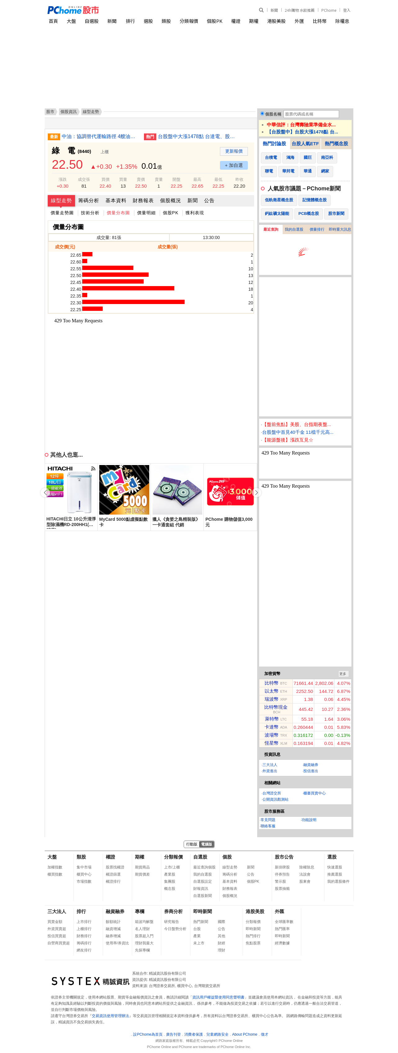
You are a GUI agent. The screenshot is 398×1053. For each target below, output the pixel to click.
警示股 (280, 881)
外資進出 (269, 771)
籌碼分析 (88, 200)
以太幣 (272, 691)
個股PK (214, 21)
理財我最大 (144, 943)
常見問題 (268, 820)
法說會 (305, 874)
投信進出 (310, 771)
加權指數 (54, 867)
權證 (235, 21)
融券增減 (113, 936)
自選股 (92, 21)
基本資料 (116, 200)
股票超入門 (144, 936)
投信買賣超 (56, 936)
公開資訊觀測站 (275, 799)
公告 (209, 200)
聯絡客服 (268, 826)
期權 (253, 21)
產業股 (169, 874)
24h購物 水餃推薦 (300, 10)
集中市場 (84, 867)
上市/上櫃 (172, 867)
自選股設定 (202, 881)
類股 (166, 21)
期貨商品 (142, 867)
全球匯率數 (284, 922)
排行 (130, 21)
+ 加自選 (234, 165)
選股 (148, 21)
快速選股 (334, 867)
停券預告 (282, 874)
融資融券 (310, 765)
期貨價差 (142, 874)
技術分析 (90, 212)
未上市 (198, 943)
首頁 (53, 21)
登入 (347, 10)
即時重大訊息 (340, 229)
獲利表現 (195, 212)
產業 (197, 936)
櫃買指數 (54, 874)
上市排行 (84, 922)
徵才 (264, 1034)
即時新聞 (202, 911)
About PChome (244, 1034)
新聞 (274, 10)
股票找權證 (115, 867)
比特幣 (320, 21)
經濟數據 (282, 943)
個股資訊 (68, 111)
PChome (328, 10)
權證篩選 (113, 874)
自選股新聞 (202, 896)
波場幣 (272, 735)
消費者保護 (193, 1034)
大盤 (71, 21)
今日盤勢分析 (175, 929)
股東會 (305, 881)
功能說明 (309, 820)
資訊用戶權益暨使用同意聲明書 (218, 997)
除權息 (342, 21)
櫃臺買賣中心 (314, 793)
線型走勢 (61, 200)
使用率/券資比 (117, 943)
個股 (227, 856)
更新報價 (234, 151)
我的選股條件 (338, 881)
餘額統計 (113, 922)
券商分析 (173, 911)
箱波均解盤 (144, 922)
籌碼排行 (84, 943)
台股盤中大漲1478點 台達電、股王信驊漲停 (196, 136)
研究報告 (171, 922)
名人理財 (142, 929)
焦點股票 (253, 943)
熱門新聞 (200, 922)
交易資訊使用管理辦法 (110, 1016)
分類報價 (189, 21)
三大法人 (269, 765)
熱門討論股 (274, 143)
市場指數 (84, 881)
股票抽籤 (282, 888)
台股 (197, 929)
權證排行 (113, 881)
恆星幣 (272, 743)
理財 (221, 950)
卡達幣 (272, 726)
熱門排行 (253, 936)
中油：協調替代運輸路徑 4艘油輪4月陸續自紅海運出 (100, 136)
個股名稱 (273, 114)
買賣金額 (54, 922)
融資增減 (113, 929)
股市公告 (284, 856)
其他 (221, 936)
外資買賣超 (56, 929)
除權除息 (306, 867)
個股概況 (170, 200)
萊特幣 (272, 718)
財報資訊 (200, 888)
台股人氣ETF (305, 143)
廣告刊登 (173, 1034)
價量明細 (146, 212)
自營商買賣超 (58, 943)
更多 (342, 674)
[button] (256, 492)
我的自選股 (294, 229)
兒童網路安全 (217, 1034)
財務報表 (143, 200)
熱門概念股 (336, 143)
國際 (221, 922)
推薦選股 (334, 874)
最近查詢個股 (204, 867)
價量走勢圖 (62, 212)
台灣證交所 (271, 793)
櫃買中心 (84, 874)
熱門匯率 (282, 929)
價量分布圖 (118, 212)
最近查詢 (270, 229)
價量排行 (317, 229)
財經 (221, 943)
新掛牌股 (282, 867)
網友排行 (84, 950)
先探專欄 (142, 950)
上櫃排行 (84, 929)
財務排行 (84, 936)
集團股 (169, 881)
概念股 (169, 888)
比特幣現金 (276, 707)
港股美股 (276, 21)
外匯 (299, 21)
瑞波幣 (272, 699)
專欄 (139, 911)
